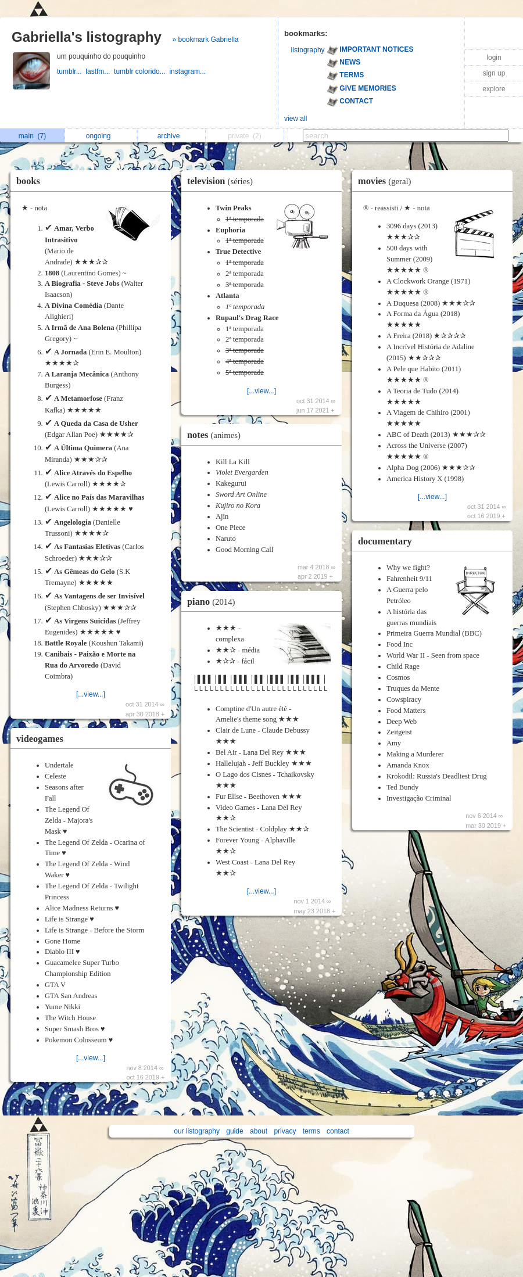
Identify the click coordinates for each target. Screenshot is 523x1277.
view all (295, 118)
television (223, 180)
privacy (285, 1131)
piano (214, 601)
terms (311, 1131)
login (493, 57)
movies (387, 180)
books (28, 180)
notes (216, 434)
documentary (385, 541)
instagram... (188, 71)
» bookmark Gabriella (205, 39)
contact (338, 1131)
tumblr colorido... (141, 71)
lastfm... (99, 71)
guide (234, 1131)
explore (493, 89)
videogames (39, 738)
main (32, 136)
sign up (494, 73)
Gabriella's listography (87, 37)
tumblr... (71, 71)
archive (171, 136)
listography (308, 50)
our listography (197, 1131)
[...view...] (90, 694)
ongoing (101, 136)
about (258, 1131)
